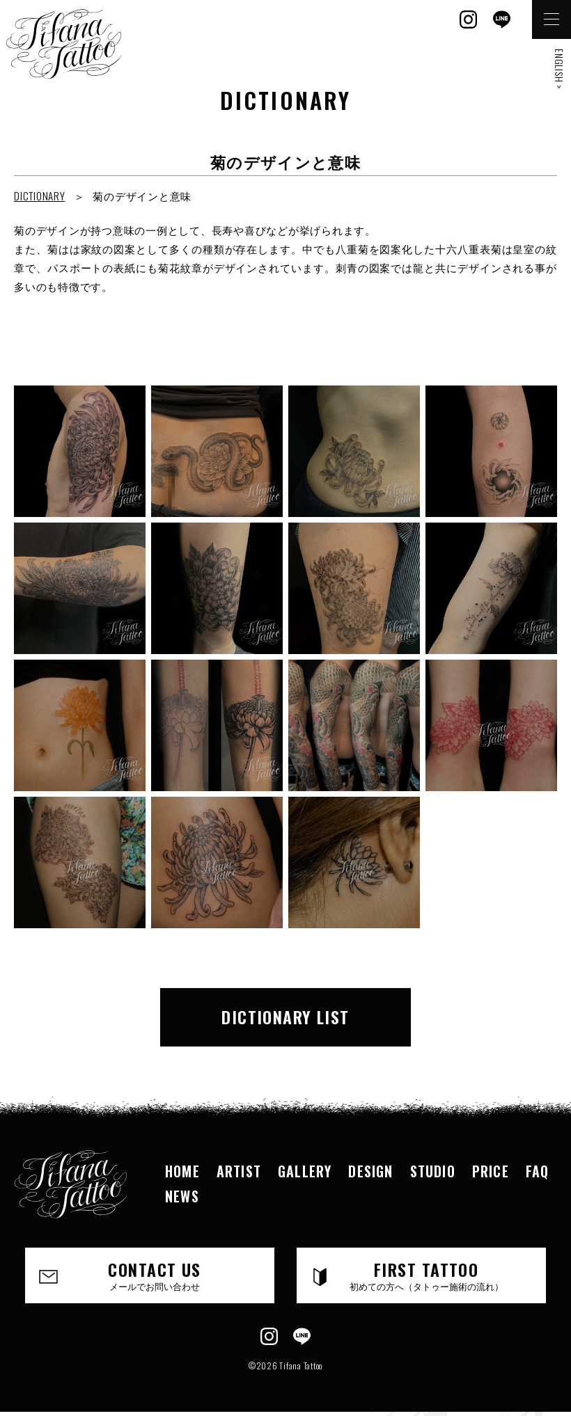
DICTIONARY (39, 195)
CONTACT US (154, 1275)
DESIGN (370, 1171)
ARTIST (239, 1171)
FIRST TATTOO (426, 1275)
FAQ (537, 1171)
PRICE (490, 1171)
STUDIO (432, 1171)
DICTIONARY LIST (285, 1016)
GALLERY (304, 1171)
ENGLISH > (559, 69)
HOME (182, 1171)
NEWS (182, 1196)
